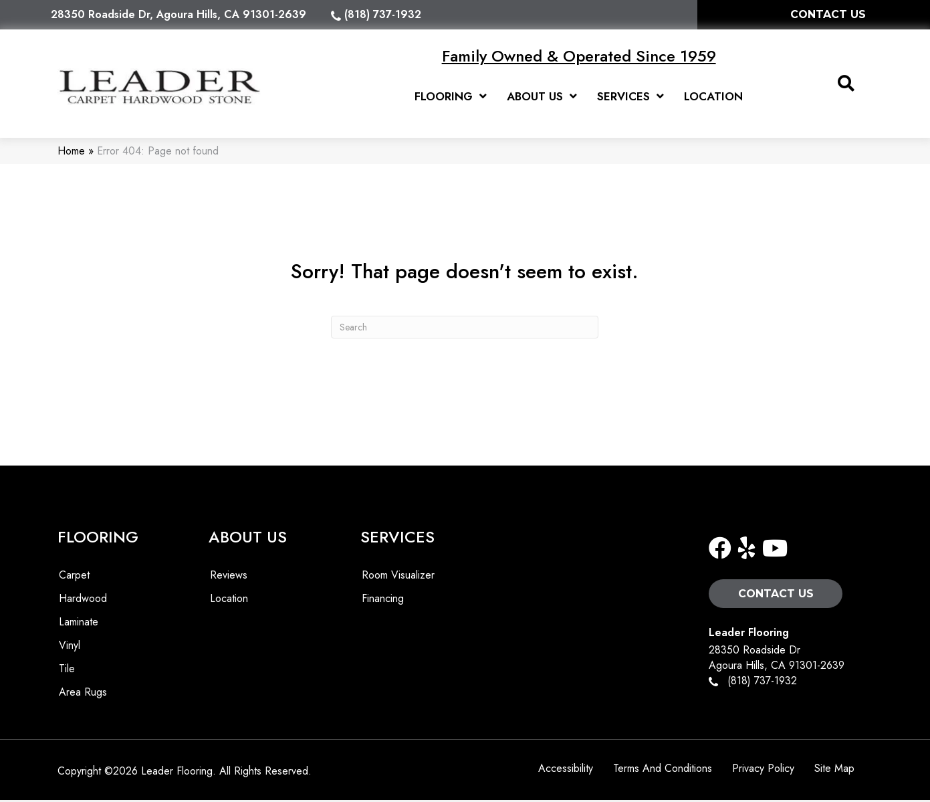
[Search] (464, 329)
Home (71, 153)
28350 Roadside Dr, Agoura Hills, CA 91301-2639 (178, 14)
